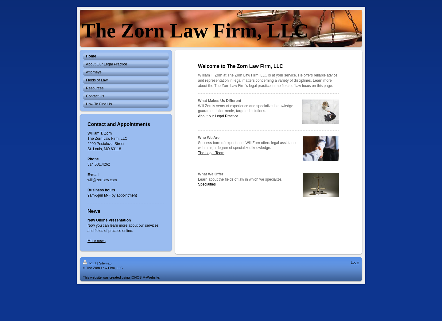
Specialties (207, 184)
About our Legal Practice (218, 116)
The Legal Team (211, 153)
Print (90, 263)
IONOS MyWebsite (145, 277)
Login (355, 262)
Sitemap (105, 263)
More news (96, 241)
